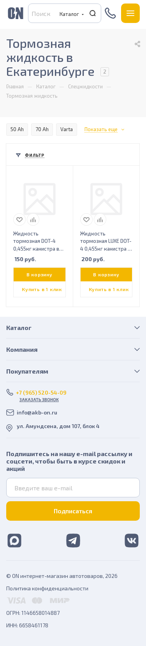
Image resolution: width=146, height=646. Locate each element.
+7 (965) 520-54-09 (111, 13)
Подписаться (73, 510)
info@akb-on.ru (37, 412)
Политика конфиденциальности (47, 588)
